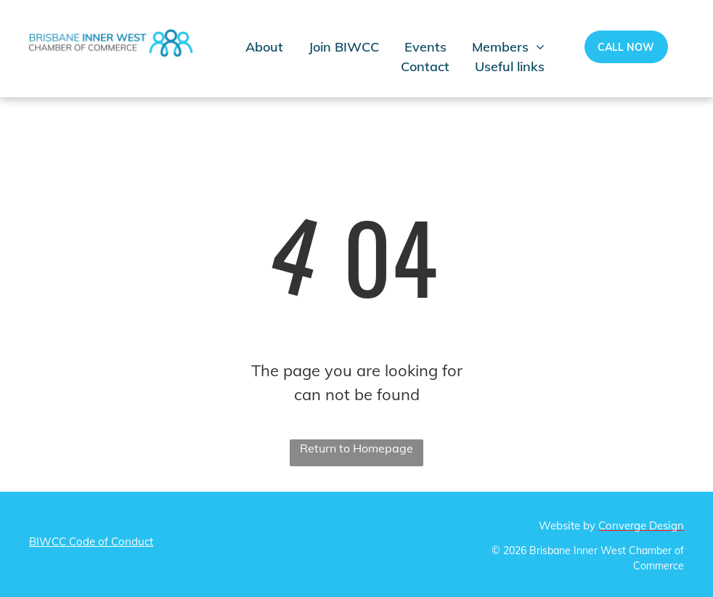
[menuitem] (277, 47)
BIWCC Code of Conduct (91, 541)
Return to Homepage (356, 448)
